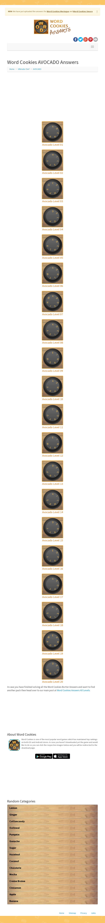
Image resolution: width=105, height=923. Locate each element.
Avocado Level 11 (52, 427)
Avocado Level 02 (52, 173)
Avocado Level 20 (52, 681)
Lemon (13, 808)
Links (93, 913)
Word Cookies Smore (83, 11)
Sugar (12, 847)
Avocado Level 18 (52, 625)
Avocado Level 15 (52, 540)
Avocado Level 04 (52, 229)
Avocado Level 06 (52, 286)
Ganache (14, 841)
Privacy (84, 913)
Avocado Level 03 (52, 201)
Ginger (13, 814)
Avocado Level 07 (52, 314)
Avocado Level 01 (52, 144)
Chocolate (15, 867)
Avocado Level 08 (52, 342)
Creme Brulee (17, 881)
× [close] (97, 11)
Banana (13, 901)
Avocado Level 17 (52, 597)
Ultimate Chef (23, 69)
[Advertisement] (52, 95)
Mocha (13, 874)
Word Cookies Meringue (58, 11)
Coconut (14, 861)
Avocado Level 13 (52, 483)
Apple (12, 894)
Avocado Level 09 (52, 370)
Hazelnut (14, 854)
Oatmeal (14, 827)
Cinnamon (15, 887)
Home (11, 69)
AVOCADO (37, 69)
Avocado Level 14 (52, 512)
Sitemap (72, 913)
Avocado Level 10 (52, 399)
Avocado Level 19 (52, 653)
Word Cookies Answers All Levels (73, 690)
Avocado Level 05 (52, 257)
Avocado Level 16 (52, 568)
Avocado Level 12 (52, 455)
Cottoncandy (17, 821)
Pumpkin (14, 834)
